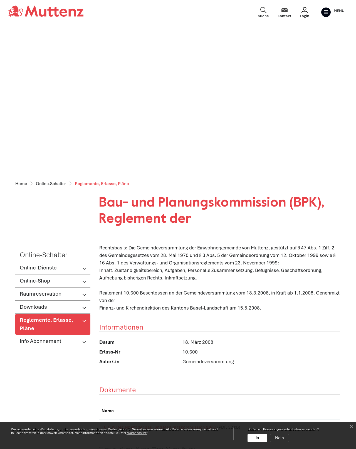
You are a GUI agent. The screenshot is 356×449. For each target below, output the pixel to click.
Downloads (33, 161)
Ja (257, 438)
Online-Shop (35, 135)
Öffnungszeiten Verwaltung (128, 381)
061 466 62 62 (47, 403)
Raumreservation (40, 148)
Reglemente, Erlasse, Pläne (46, 180)
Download (321, 282)
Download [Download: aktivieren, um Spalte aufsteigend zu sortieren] (315, 265)
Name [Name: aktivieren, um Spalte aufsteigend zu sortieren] (108, 265)
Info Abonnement (40, 195)
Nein (279, 438)
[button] (107, 305)
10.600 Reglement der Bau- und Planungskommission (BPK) (159, 281)
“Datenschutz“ (137, 433)
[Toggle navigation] (333, 12)
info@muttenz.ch (33, 411)
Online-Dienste (38, 122)
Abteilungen (112, 393)
